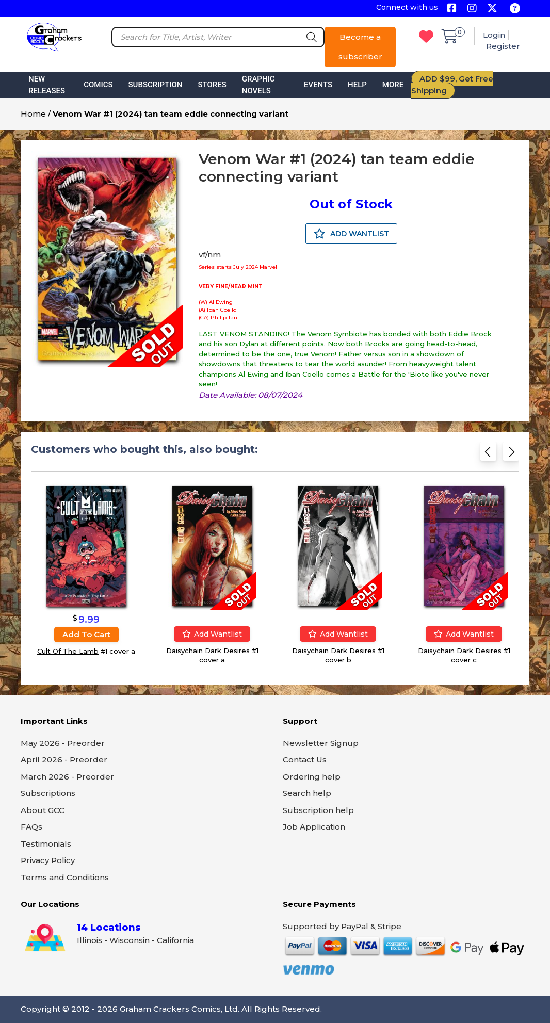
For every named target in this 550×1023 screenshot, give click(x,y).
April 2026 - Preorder (64, 760)
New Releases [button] (46, 84)
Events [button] (318, 84)
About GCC (42, 810)
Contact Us (305, 760)
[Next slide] (511, 454)
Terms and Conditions (65, 877)
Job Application (314, 827)
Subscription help (318, 810)
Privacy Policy (48, 860)
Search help (307, 793)
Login (494, 35)
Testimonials (46, 844)
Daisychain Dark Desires (208, 650)
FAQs (31, 827)
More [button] (392, 84)
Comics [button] (98, 84)
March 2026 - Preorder (67, 777)
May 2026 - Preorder (63, 743)
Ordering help (312, 777)
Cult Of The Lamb (68, 651)
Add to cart (86, 634)
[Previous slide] (488, 454)
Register (503, 46)
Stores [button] (212, 84)
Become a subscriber (360, 46)
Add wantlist (212, 634)
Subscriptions (48, 793)
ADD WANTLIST (351, 234)
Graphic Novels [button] (258, 84)
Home (33, 114)
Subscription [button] (155, 84)
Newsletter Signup (321, 743)
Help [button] (357, 84)
